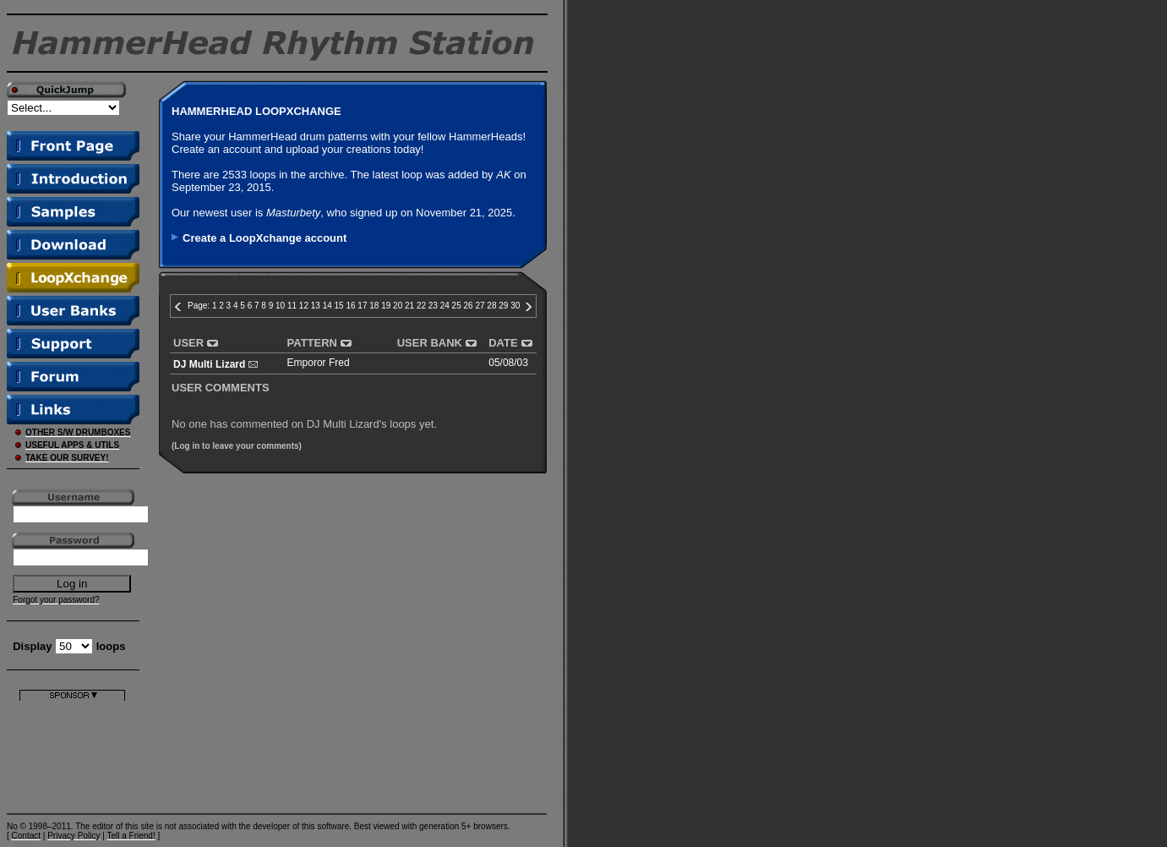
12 (303, 305)
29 (503, 305)
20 (397, 305)
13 (315, 305)
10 (280, 305)
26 (468, 305)
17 (362, 305)
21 (409, 305)
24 (445, 305)
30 (515, 305)
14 (327, 305)
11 (292, 305)
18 (374, 305)
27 (479, 305)
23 (433, 305)
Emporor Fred (318, 363)
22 (421, 305)
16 (350, 305)
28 (491, 305)
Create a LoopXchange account (264, 238)
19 (385, 305)
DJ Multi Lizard (209, 364)
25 (456, 305)
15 (339, 305)
